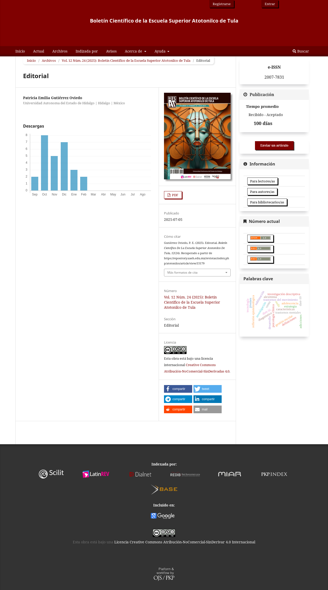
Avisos (111, 51)
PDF (174, 195)
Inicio (20, 51)
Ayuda (161, 51)
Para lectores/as (262, 181)
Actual (38, 51)
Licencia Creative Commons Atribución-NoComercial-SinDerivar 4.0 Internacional (184, 542)
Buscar (301, 51)
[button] (178, 389)
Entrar (270, 4)
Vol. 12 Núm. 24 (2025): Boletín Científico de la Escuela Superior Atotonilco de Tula (126, 60)
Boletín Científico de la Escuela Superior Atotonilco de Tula (164, 20)
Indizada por (87, 51)
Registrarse (222, 4)
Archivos (59, 51)
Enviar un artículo (274, 145)
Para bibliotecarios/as (267, 202)
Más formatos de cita (182, 272)
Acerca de (134, 51)
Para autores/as (262, 191)
